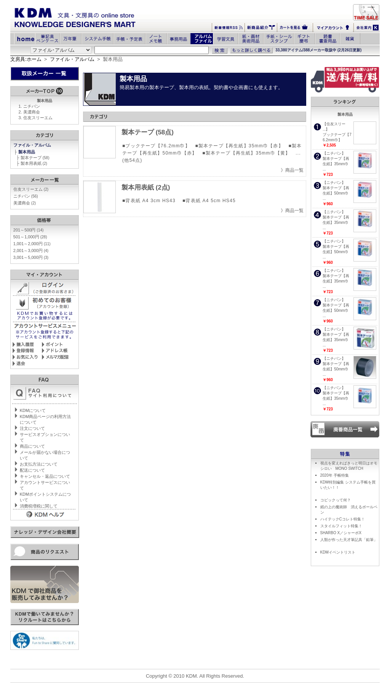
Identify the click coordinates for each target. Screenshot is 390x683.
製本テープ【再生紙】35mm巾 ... (336, 163)
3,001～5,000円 (30, 257)
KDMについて (33, 410)
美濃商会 (31, 112)
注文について (32, 428)
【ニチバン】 (334, 153)
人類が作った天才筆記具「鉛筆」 (348, 540)
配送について (32, 470)
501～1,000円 (30, 237)
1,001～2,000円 (32, 243)
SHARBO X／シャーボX (340, 533)
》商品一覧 (292, 170)
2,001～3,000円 (30, 250)
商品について (32, 446)
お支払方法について (39, 464)
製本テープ (35, 157)
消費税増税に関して (39, 506)
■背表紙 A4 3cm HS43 (149, 200)
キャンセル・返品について (45, 476)
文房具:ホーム (26, 59)
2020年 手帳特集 (334, 475)
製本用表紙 (34, 163)
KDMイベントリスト (337, 552)
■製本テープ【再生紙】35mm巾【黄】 (246, 153)
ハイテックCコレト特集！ (342, 519)
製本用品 (27, 152)
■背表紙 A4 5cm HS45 (209, 200)
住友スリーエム (38, 117)
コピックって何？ (335, 500)
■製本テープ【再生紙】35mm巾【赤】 (239, 145)
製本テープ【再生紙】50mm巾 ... (336, 193)
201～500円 (28, 230)
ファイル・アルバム (72, 59)
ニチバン (31, 106)
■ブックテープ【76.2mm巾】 (156, 145)
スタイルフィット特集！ (341, 526)
